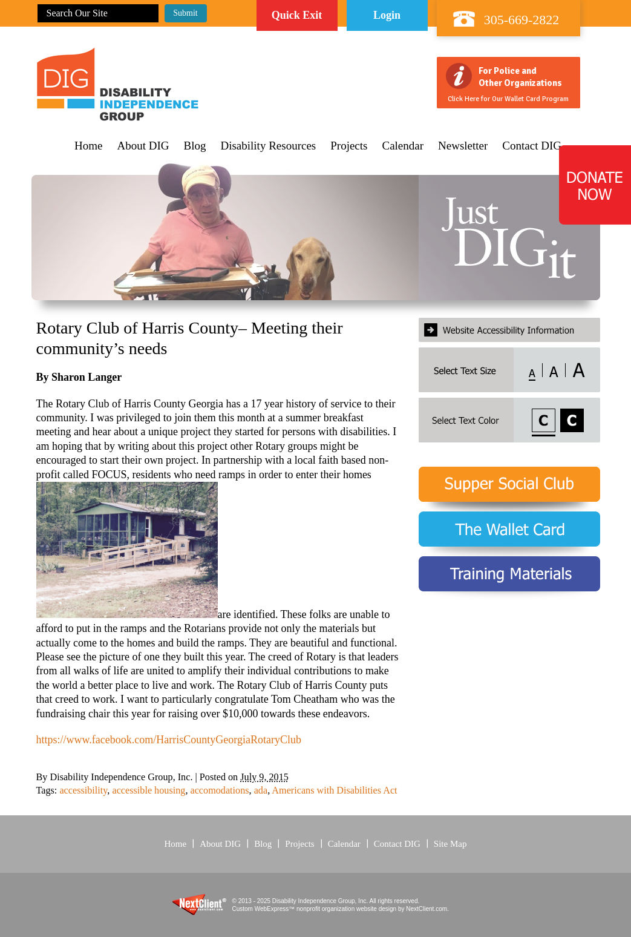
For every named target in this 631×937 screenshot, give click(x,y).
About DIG (143, 146)
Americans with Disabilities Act (334, 790)
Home (88, 146)
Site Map (450, 844)
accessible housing (148, 790)
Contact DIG (531, 146)
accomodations (219, 790)
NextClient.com (426, 909)
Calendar (402, 146)
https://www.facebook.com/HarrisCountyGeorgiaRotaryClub (168, 740)
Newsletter (463, 146)
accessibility (83, 790)
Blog (195, 146)
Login (387, 15)
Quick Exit (297, 15)
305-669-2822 (522, 19)
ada (260, 790)
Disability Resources (268, 146)
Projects (348, 146)
